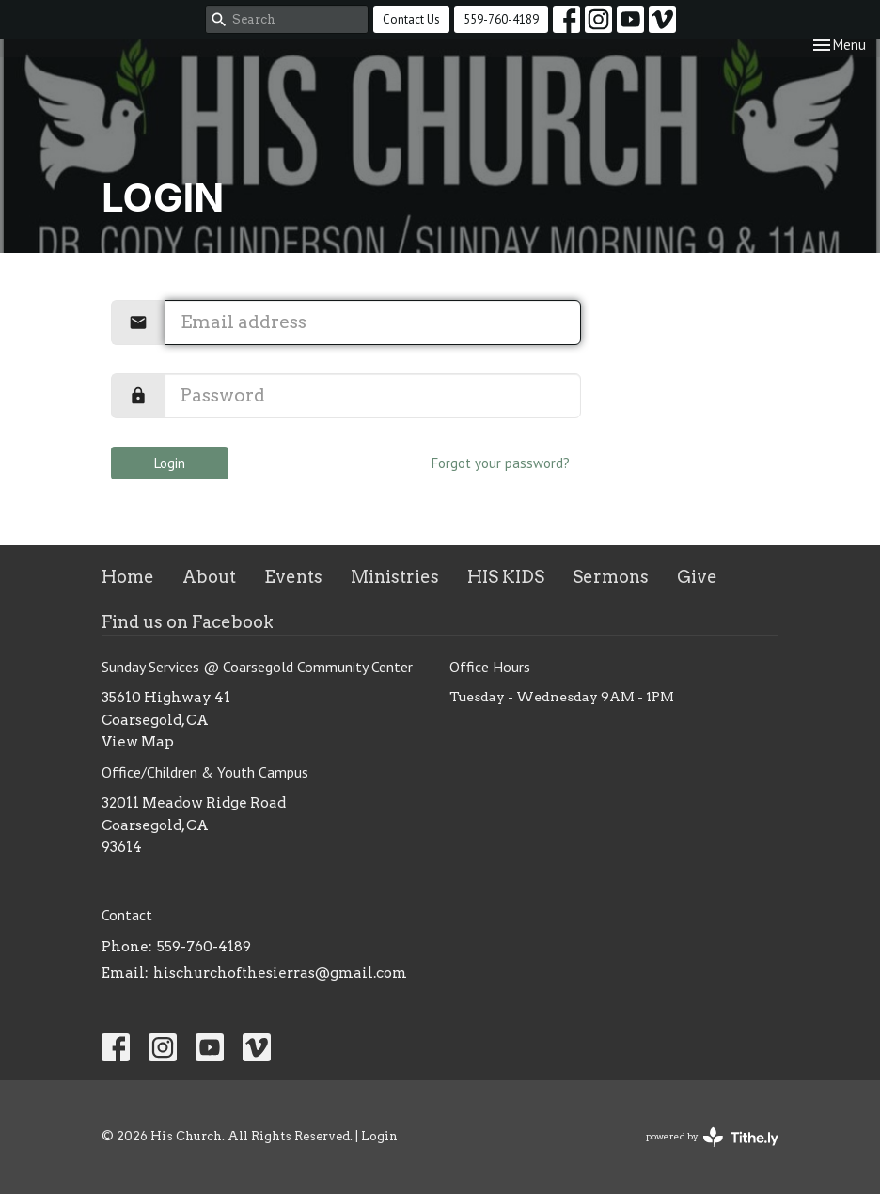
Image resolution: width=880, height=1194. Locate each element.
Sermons (611, 577)
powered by (712, 1137)
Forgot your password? (501, 463)
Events (293, 577)
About (209, 577)
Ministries (395, 577)
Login (169, 463)
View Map (138, 741)
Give (697, 577)
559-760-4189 (501, 19)
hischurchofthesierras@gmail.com (280, 973)
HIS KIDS (505, 577)
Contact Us (411, 19)
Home (128, 577)
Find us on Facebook (188, 622)
